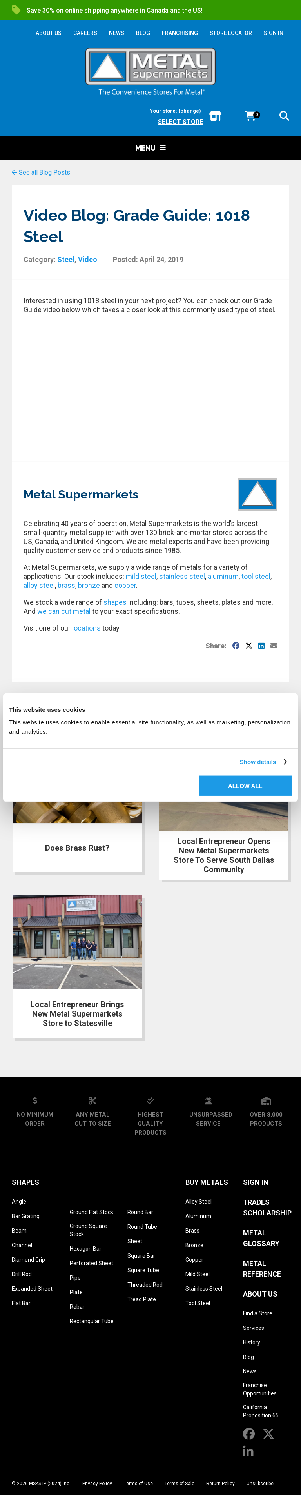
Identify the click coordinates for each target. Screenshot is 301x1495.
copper (125, 585)
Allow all (245, 785)
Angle (19, 1202)
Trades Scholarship (267, 1207)
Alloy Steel (198, 1202)
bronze (89, 585)
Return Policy (220, 1483)
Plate (76, 1292)
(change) (189, 111)
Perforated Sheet (91, 1263)
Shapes (25, 1182)
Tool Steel (197, 1303)
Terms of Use (138, 1483)
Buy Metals (206, 1182)
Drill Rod (22, 1274)
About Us (260, 1294)
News (250, 1371)
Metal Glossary (261, 1238)
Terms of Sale (179, 1483)
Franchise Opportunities (260, 1389)
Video (87, 259)
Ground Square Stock (88, 1230)
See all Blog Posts (41, 172)
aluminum (223, 576)
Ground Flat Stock (91, 1212)
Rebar (77, 1307)
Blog (248, 1357)
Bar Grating (26, 1216)
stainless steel (182, 576)
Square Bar (141, 1256)
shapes (115, 602)
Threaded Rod (145, 1285)
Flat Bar (21, 1303)
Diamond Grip (28, 1260)
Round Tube (142, 1227)
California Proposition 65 (261, 1411)
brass (66, 585)
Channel (22, 1245)
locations (86, 628)
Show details (258, 761)
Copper (194, 1260)
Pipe (75, 1278)
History (251, 1342)
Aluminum (198, 1216)
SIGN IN (273, 33)
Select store (180, 121)
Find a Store (257, 1313)
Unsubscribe (260, 1483)
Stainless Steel (203, 1289)
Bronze (194, 1245)
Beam (19, 1231)
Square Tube (143, 1270)
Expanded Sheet (32, 1289)
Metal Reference (262, 1268)
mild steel (141, 576)
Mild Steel (197, 1274)
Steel (65, 259)
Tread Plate (141, 1299)
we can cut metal (64, 611)
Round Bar (140, 1212)
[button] (284, 117)
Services (253, 1328)
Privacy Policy (97, 1483)
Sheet (134, 1241)
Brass (192, 1231)
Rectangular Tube (92, 1321)
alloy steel (39, 585)
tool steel (255, 576)
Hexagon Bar (86, 1249)
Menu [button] (150, 148)
